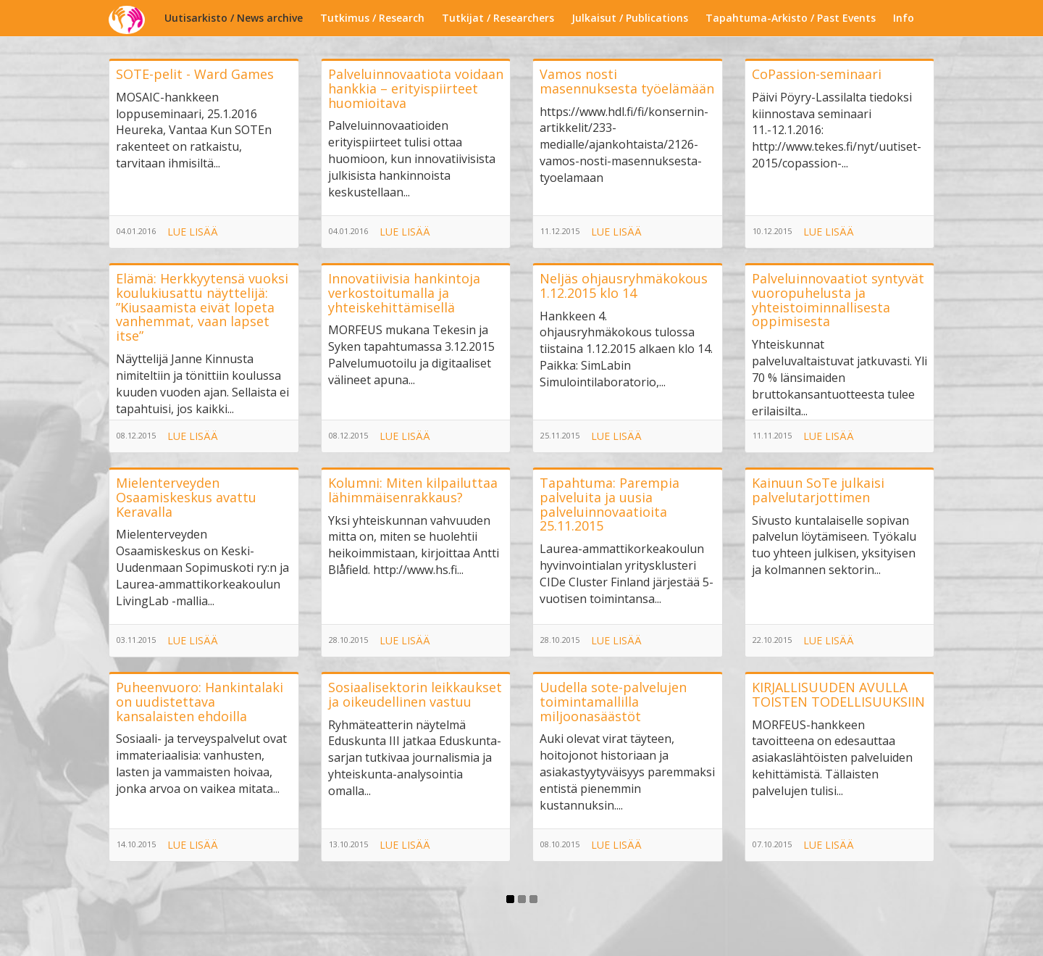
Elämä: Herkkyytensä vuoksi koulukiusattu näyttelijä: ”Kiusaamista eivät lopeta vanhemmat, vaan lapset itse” (202, 307)
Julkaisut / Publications (629, 18)
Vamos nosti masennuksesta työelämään (627, 81)
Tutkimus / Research (372, 18)
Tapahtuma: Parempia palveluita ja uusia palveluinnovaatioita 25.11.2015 (609, 504)
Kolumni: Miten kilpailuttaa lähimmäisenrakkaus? (413, 490)
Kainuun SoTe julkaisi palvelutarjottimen (818, 490)
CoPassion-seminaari (816, 74)
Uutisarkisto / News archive (233, 18)
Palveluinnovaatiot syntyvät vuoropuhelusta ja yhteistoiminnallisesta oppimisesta (838, 300)
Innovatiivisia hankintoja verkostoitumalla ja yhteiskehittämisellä (404, 293)
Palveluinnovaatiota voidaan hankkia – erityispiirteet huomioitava (415, 88)
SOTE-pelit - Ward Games (195, 74)
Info (903, 18)
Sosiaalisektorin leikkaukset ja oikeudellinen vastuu (415, 694)
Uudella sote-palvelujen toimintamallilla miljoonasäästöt (613, 701)
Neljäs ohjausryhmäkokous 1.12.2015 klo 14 (624, 286)
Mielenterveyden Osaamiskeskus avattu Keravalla (186, 497)
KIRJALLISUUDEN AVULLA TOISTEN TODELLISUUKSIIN (838, 694)
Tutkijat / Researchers (498, 18)
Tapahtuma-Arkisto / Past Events (790, 18)
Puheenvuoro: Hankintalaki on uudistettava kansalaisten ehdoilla (199, 701)
